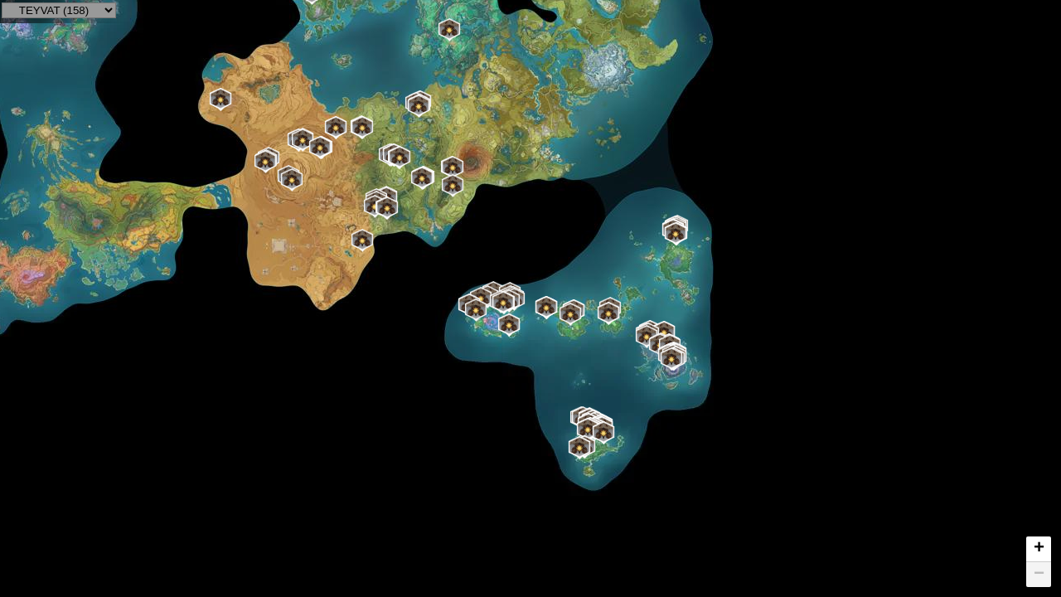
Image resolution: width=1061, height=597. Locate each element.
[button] (675, 233)
